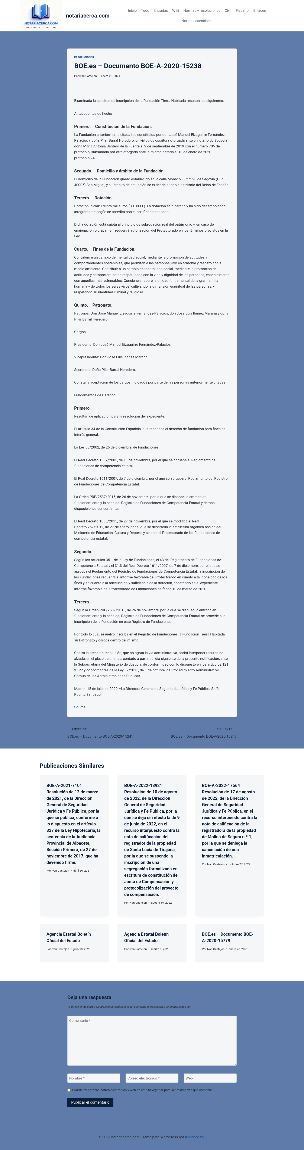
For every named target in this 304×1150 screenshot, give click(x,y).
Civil (228, 10)
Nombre (77, 1078)
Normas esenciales (196, 21)
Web (189, 1078)
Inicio (132, 10)
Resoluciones (84, 57)
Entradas (161, 10)
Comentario (80, 1020)
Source (79, 707)
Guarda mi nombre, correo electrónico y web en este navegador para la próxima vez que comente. (142, 1090)
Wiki (175, 10)
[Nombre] (93, 1078)
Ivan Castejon (88, 76)
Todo (145, 10)
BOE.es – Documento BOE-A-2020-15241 (107, 732)
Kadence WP (195, 1137)
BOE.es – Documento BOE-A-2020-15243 (196, 732)
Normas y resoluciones (201, 10)
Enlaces (259, 10)
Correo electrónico (143, 1078)
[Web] (210, 1078)
